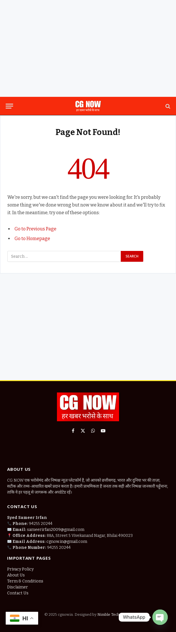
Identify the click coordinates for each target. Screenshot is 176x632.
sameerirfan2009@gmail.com (55, 529)
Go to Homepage (32, 238)
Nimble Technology (114, 614)
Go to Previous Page (35, 229)
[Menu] (9, 106)
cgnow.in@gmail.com (66, 541)
